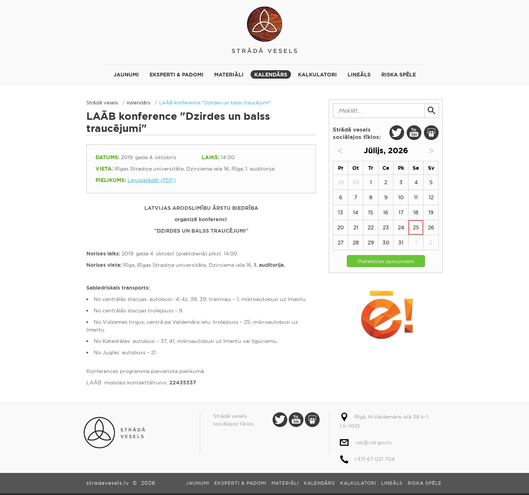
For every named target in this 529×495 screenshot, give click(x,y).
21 (355, 227)
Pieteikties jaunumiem (386, 261)
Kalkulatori (317, 74)
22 (371, 227)
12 (431, 197)
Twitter (396, 132)
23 (386, 227)
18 (415, 212)
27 (340, 242)
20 (340, 227)
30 (385, 242)
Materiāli (229, 74)
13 (340, 212)
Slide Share (431, 132)
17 (401, 212)
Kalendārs (270, 74)
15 (370, 212)
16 (385, 212)
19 (430, 212)
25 (416, 227)
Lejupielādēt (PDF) (151, 180)
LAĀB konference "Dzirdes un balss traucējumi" (215, 102)
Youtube (414, 132)
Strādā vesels (264, 28)
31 (400, 242)
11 (416, 197)
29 (371, 242)
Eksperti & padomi (177, 74)
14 (355, 212)
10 (401, 197)
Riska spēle (398, 74)
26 (431, 227)
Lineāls (359, 74)
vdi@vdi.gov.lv (374, 442)
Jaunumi (126, 74)
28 (356, 242)
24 (401, 227)
